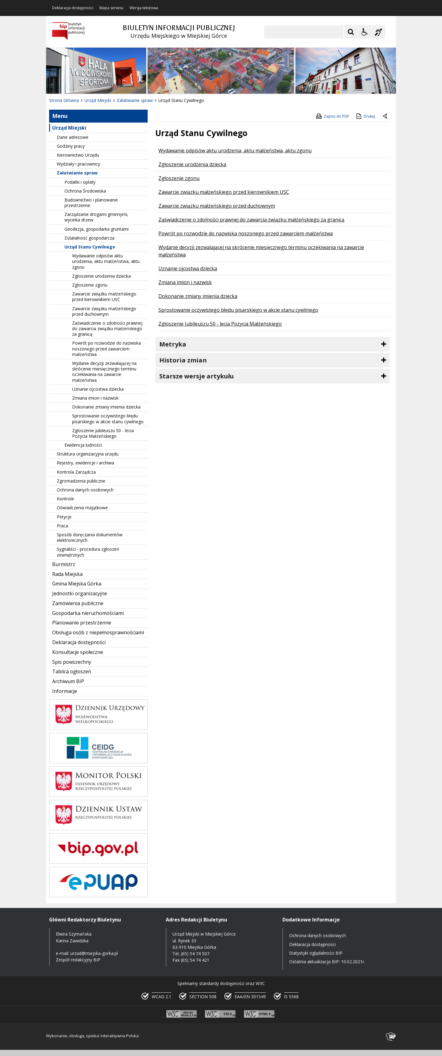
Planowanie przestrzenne (81, 622)
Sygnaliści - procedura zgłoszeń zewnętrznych (88, 551)
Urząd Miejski (69, 127)
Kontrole (65, 499)
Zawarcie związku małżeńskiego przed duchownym (104, 311)
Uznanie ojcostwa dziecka (98, 389)
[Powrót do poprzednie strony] (385, 116)
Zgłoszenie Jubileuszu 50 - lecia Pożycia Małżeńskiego (103, 433)
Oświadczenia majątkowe (82, 507)
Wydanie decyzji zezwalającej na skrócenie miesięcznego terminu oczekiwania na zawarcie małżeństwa (104, 371)
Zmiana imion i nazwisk (95, 398)
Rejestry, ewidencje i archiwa (85, 463)
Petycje (64, 517)
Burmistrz (63, 564)
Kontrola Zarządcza (76, 472)
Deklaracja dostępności (72, 8)
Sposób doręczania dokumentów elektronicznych (89, 537)
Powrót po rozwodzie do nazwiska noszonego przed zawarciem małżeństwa (106, 348)
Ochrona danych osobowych (85, 490)
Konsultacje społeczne (77, 652)
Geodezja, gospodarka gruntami (96, 229)
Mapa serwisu (111, 8)
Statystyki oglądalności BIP (316, 953)
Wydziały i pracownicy (78, 164)
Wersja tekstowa (144, 8)
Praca (62, 526)
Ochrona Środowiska (85, 191)
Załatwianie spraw (77, 173)
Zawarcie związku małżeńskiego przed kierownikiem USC (104, 296)
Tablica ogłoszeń (71, 671)
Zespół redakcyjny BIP (78, 960)
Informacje (64, 691)
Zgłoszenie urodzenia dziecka (101, 276)
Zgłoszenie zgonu (89, 285)
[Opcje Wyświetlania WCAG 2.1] (364, 32)
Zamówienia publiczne (77, 603)
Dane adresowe (72, 137)
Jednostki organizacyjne (79, 593)
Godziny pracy (71, 146)
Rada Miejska (67, 574)
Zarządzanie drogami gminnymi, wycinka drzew (96, 217)
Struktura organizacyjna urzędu (87, 454)
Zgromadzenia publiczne (81, 481)
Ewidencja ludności (83, 445)
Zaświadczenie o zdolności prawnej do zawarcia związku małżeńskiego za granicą (107, 328)
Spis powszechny (71, 662)
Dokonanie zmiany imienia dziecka (106, 407)
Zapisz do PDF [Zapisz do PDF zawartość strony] (332, 116)
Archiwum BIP (68, 681)
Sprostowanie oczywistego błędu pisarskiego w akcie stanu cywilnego (108, 418)
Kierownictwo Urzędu (78, 155)
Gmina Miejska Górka (76, 583)
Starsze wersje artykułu (196, 376)
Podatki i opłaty (79, 182)
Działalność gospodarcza (89, 238)
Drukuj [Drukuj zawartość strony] (365, 116)
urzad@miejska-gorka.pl (94, 953)
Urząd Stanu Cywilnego (89, 247)
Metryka (172, 344)
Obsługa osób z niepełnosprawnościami (98, 632)
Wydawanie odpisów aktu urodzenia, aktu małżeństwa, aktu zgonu (106, 261)
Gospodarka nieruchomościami (88, 613)
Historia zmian (183, 360)
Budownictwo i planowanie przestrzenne (91, 202)
